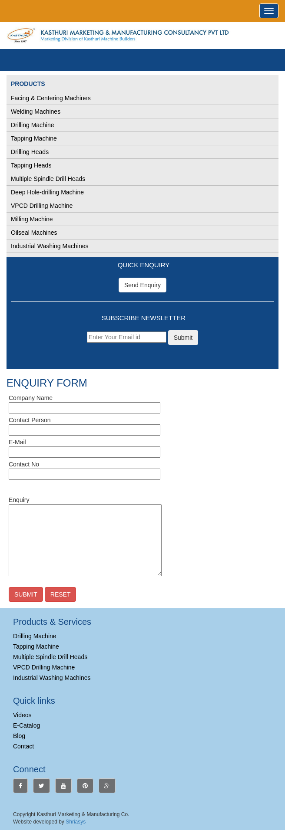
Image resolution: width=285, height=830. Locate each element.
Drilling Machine (32, 124)
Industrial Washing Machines (49, 246)
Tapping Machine (34, 138)
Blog (19, 735)
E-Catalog (26, 725)
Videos (22, 715)
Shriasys (76, 822)
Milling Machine (32, 219)
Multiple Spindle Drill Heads (48, 178)
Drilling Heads (30, 151)
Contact (23, 746)
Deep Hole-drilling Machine (47, 192)
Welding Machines (35, 111)
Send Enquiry (142, 285)
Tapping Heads (31, 165)
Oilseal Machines (34, 232)
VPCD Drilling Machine (42, 205)
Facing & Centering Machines (51, 98)
